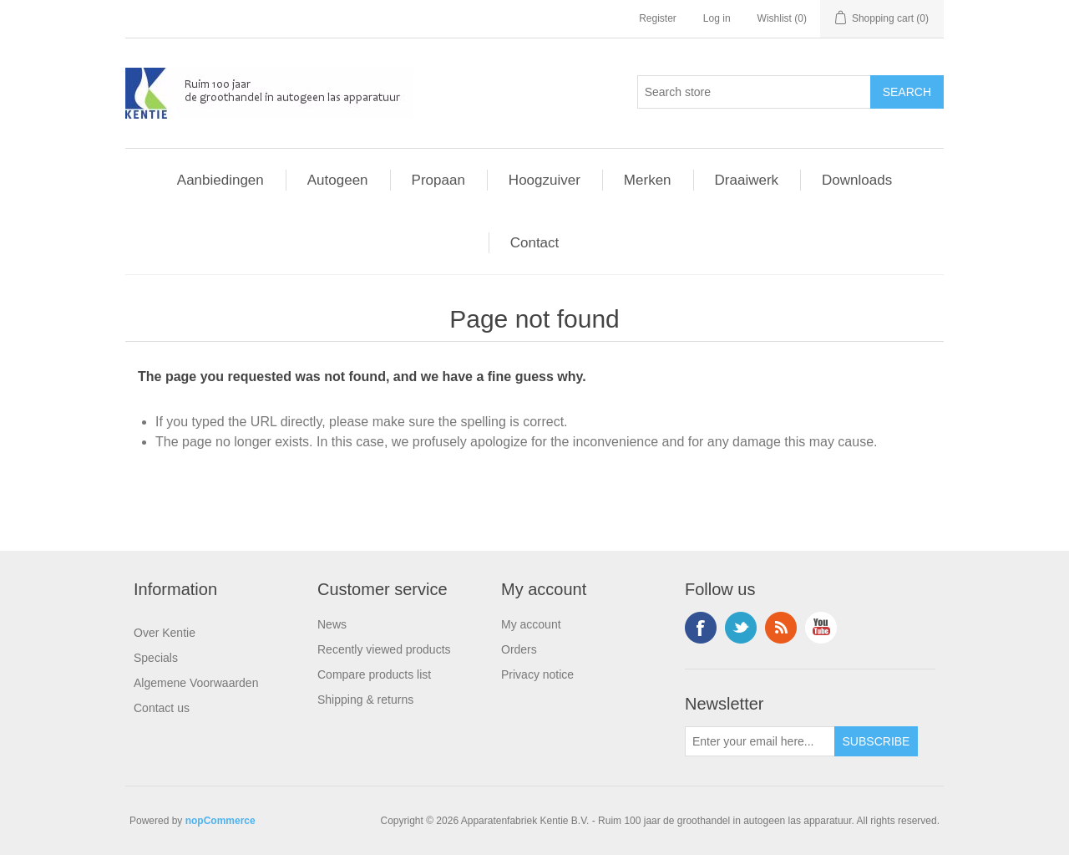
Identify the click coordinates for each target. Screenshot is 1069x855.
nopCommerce (220, 821)
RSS (781, 628)
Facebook (701, 628)
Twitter (741, 628)
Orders (519, 649)
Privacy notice (537, 674)
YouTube (821, 628)
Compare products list (374, 674)
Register (657, 18)
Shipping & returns (365, 699)
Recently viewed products (384, 649)
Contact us (162, 708)
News (332, 624)
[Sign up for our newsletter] (760, 741)
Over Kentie (164, 632)
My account (531, 624)
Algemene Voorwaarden (196, 683)
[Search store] (754, 92)
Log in (717, 18)
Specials (156, 657)
